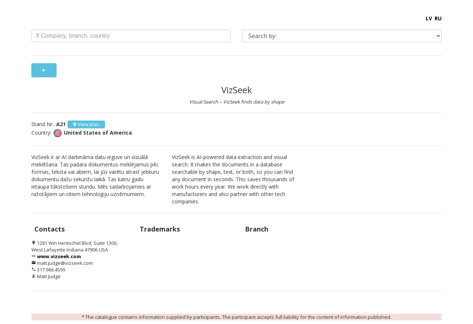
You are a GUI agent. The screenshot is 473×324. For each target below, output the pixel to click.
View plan (86, 124)
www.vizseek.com (59, 256)
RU (438, 18)
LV (429, 18)
